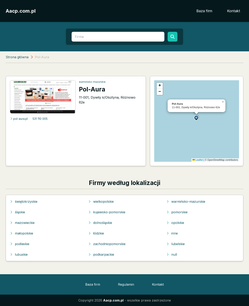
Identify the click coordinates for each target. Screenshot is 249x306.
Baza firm (204, 11)
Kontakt (233, 11)
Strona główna (17, 57)
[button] (196, 118)
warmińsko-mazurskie (92, 81)
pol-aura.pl (19, 118)
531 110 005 (40, 118)
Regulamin (126, 284)
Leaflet (197, 160)
